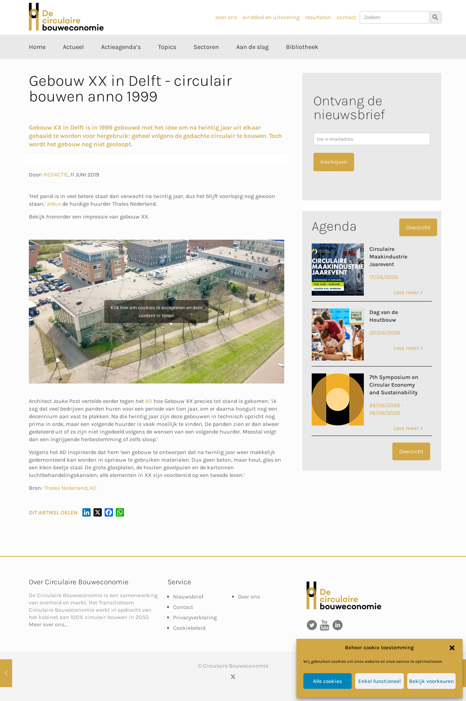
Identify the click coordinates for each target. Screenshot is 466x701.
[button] (452, 647)
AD (148, 401)
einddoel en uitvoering (271, 17)
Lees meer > (408, 292)
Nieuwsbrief (188, 596)
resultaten (318, 17)
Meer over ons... (48, 624)
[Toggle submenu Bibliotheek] (302, 62)
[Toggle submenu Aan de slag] (252, 62)
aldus (54, 203)
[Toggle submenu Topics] (167, 62)
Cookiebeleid (189, 628)
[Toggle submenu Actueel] (73, 62)
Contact (183, 607)
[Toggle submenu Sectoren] (206, 62)
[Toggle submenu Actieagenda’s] (121, 62)
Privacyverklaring (195, 617)
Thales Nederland (65, 488)
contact (346, 17)
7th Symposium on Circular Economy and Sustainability (393, 385)
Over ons (249, 596)
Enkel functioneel (379, 681)
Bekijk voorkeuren (431, 681)
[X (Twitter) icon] (233, 677)
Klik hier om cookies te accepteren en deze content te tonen (157, 312)
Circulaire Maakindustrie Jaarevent (388, 256)
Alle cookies (327, 681)
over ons (226, 17)
